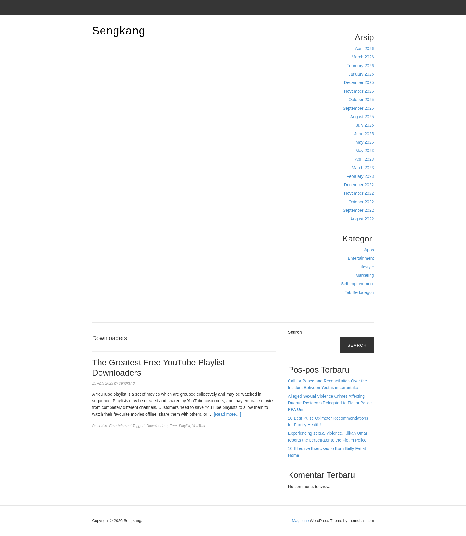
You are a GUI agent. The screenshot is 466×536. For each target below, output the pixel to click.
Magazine (300, 520)
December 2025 (359, 82)
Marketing (364, 275)
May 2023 (364, 150)
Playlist (184, 426)
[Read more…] (227, 414)
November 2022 (359, 193)
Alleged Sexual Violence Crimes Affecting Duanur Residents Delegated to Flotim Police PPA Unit (330, 403)
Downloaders (157, 426)
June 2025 (364, 133)
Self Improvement (357, 283)
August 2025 (362, 116)
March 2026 (363, 57)
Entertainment (361, 258)
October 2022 (361, 201)
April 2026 (364, 48)
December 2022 (359, 184)
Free (173, 426)
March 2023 (363, 167)
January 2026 (361, 74)
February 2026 (360, 65)
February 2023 (360, 176)
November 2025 (359, 91)
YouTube (199, 426)
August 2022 (362, 219)
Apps (369, 249)
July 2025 (365, 125)
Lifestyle (366, 267)
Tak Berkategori (359, 292)
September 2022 (358, 210)
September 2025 (358, 108)
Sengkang (119, 31)
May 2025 (364, 142)
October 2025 (361, 99)
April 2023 (364, 159)
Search (295, 332)
